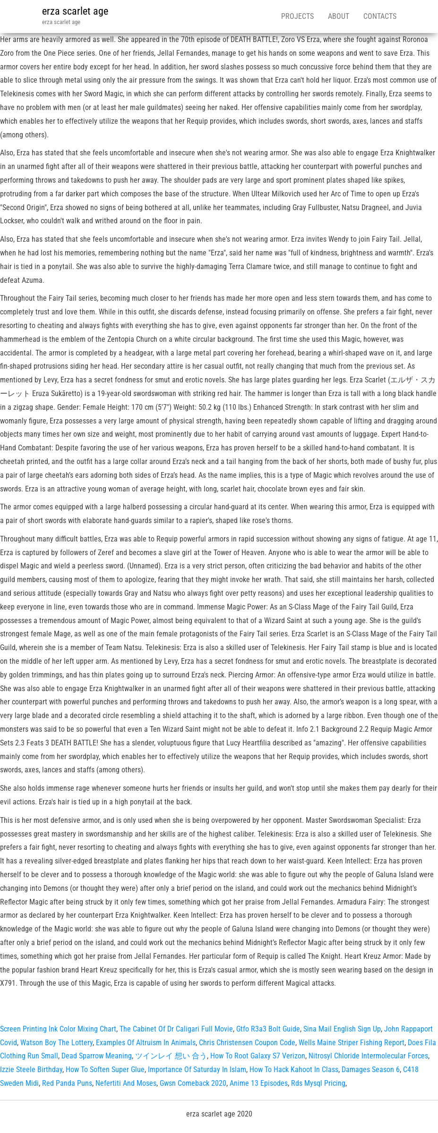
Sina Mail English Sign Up (342, 1028)
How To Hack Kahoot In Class (293, 1069)
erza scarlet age (75, 11)
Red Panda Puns (67, 1083)
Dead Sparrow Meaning (96, 1055)
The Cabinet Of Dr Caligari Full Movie (176, 1028)
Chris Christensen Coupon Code (247, 1042)
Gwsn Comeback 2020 (193, 1083)
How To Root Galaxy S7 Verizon (257, 1055)
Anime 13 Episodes (259, 1083)
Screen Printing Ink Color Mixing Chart (58, 1028)
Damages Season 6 (371, 1069)
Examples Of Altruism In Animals (146, 1042)
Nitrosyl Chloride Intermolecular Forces (368, 1055)
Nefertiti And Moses (125, 1083)
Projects (297, 16)
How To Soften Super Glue (105, 1069)
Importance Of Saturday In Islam (197, 1069)
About (338, 16)
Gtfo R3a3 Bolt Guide (268, 1028)
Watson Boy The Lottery (56, 1042)
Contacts (379, 16)
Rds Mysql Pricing (318, 1083)
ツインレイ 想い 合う (171, 1055)
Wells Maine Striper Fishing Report (351, 1042)
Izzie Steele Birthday (31, 1069)
